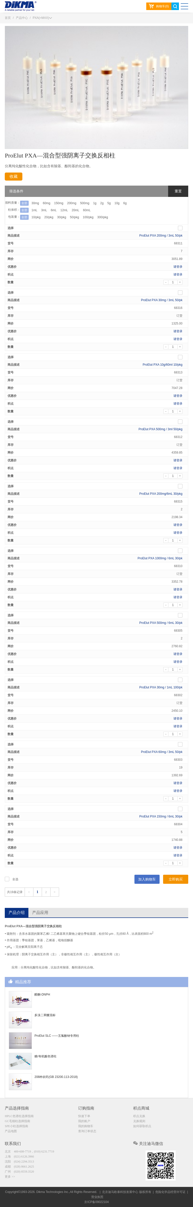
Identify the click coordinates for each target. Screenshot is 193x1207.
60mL (86, 210)
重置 (178, 191)
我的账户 (84, 1121)
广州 (19, 1171)
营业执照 (97, 1197)
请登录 (177, 266)
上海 (19, 1156)
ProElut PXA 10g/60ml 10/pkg (162, 364)
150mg (58, 203)
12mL (64, 210)
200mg (71, 203)
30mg (35, 203)
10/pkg (35, 217)
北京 (29, 1151)
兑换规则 (139, 1121)
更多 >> (10, 1176)
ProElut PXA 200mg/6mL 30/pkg (160, 494)
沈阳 (19, 1161)
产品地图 (11, 1131)
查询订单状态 (87, 1131)
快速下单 (84, 1116)
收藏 (14, 176)
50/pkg (74, 217)
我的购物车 (85, 1126)
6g (124, 203)
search (175, 6)
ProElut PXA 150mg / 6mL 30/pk (160, 816)
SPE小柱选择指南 (16, 1126)
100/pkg (88, 217)
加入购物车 (147, 879)
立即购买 (176, 879)
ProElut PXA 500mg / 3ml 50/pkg (160, 429)
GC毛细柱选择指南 (17, 1121)
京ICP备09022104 (96, 1202)
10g (116, 203)
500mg (84, 203)
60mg (46, 203)
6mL (54, 210)
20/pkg (48, 217)
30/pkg (61, 217)
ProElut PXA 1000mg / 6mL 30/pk (160, 558)
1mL (34, 210)
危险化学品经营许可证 (170, 1192)
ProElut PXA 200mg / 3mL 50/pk (160, 235)
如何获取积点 (142, 1126)
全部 (24, 203)
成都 (19, 1166)
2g (102, 203)
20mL (75, 210)
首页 (8, 18)
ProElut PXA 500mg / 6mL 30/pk (160, 623)
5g (109, 203)
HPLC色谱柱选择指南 (19, 1116)
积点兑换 (139, 1116)
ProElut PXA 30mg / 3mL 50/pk (161, 300)
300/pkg (102, 217)
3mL (44, 210)
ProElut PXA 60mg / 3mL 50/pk (161, 752)
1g (94, 203)
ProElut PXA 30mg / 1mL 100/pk (160, 687)
